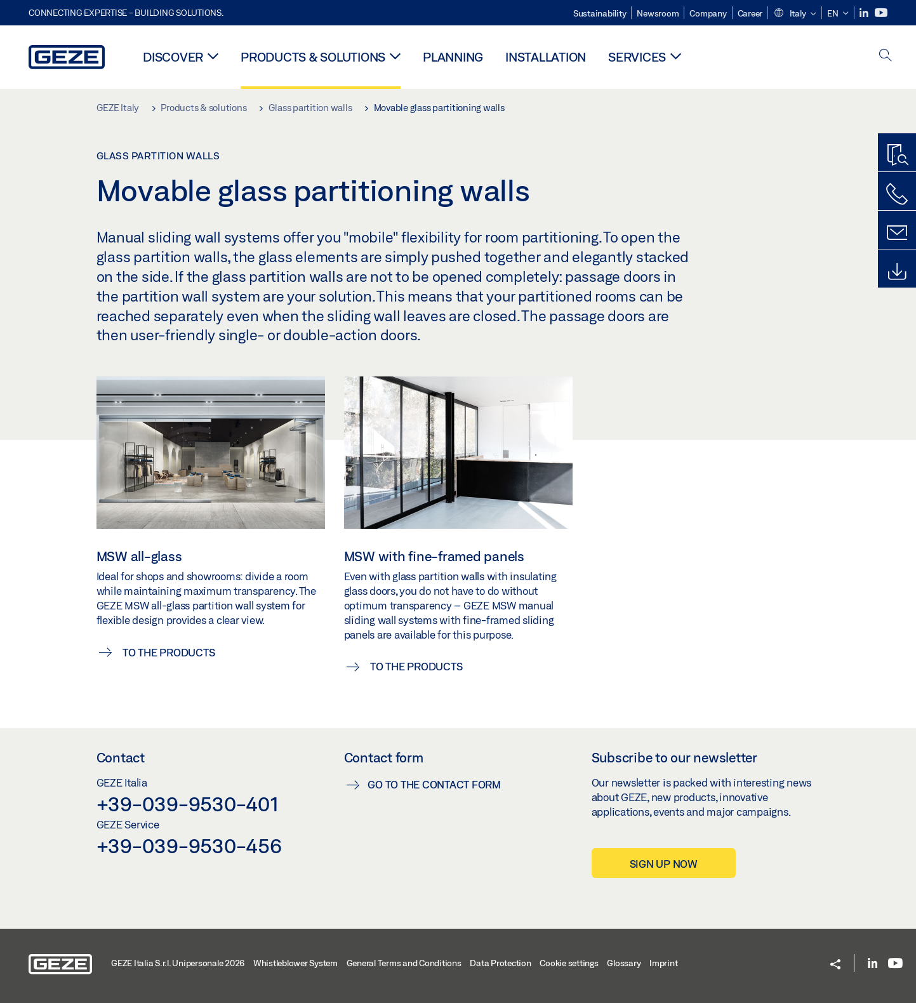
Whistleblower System (295, 963)
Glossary (624, 963)
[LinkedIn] (865, 13)
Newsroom (658, 13)
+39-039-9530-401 (187, 803)
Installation (545, 57)
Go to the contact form (434, 784)
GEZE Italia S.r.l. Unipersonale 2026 (177, 963)
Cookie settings (569, 963)
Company (707, 13)
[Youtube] (881, 13)
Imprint (663, 963)
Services (637, 57)
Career (750, 13)
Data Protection (500, 963)
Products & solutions (313, 57)
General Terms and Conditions (404, 963)
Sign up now (664, 864)
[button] (794, 14)
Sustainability (600, 13)
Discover (173, 57)
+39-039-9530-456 (189, 845)
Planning (453, 57)
